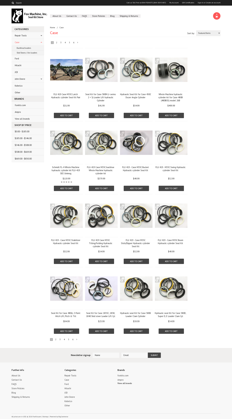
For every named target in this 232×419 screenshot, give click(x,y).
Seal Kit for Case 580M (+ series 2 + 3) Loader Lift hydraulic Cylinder (100, 97)
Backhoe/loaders (24, 48)
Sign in (200, 3)
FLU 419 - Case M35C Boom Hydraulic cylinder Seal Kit (170, 242)
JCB (16, 72)
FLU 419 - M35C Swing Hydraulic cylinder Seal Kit (171, 169)
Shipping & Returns (129, 16)
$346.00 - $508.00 (23, 145)
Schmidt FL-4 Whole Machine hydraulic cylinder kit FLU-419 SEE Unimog (66, 170)
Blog (112, 16)
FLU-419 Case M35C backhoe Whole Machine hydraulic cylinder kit (100, 170)
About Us (57, 16)
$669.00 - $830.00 (23, 158)
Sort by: (191, 33)
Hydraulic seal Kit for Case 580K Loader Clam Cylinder (135, 315)
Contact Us (71, 16)
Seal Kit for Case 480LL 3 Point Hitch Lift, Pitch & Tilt (65, 315)
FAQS (84, 16)
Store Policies (98, 16)
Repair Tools (21, 35)
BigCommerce (63, 417)
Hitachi (18, 65)
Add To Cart (66, 115)
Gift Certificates (188, 3)
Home (52, 27)
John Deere (20, 79)
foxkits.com (20, 105)
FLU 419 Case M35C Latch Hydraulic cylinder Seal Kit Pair (65, 96)
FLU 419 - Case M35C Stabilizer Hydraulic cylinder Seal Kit (65, 242)
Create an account (213, 3)
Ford (17, 58)
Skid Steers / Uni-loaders (27, 53)
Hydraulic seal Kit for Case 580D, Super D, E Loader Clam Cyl (170, 315)
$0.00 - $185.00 (22, 131)
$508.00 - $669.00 (23, 151)
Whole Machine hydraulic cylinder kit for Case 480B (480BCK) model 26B (170, 97)
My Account (174, 3)
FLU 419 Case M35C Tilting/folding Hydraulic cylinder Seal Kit (100, 243)
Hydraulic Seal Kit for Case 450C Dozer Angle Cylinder (135, 96)
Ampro (18, 112)
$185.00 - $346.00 (23, 138)
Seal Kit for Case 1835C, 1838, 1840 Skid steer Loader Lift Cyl (100, 315)
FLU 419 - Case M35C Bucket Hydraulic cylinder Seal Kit (135, 169)
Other (17, 92)
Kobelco (18, 85)
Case (17, 42)
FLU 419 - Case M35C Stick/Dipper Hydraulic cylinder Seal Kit (135, 243)
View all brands (22, 118)
